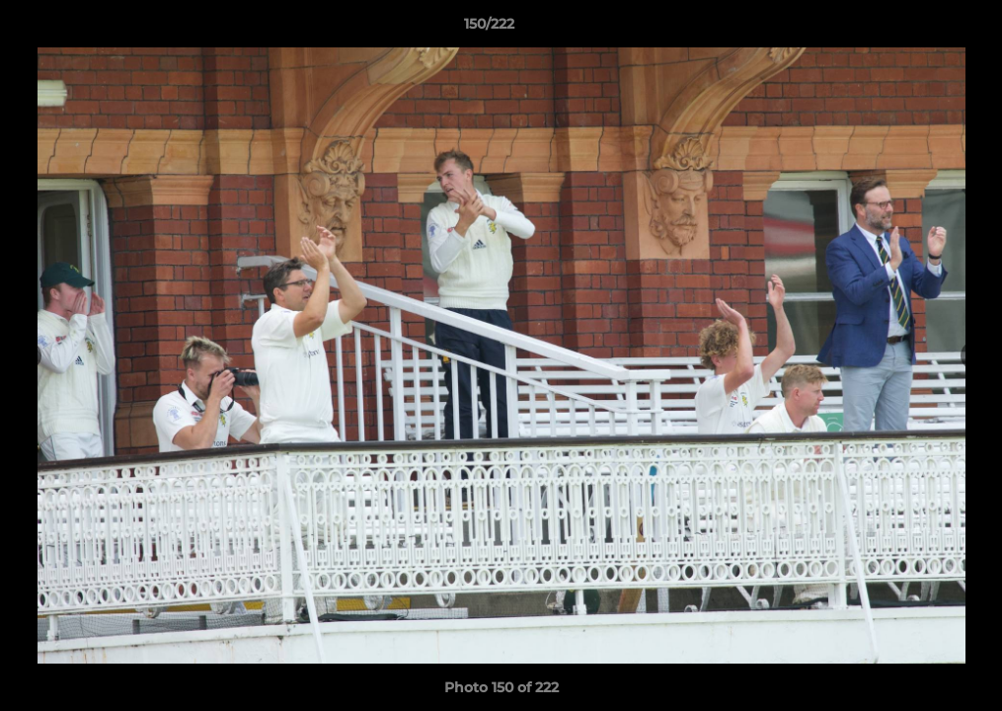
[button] (919, 29)
